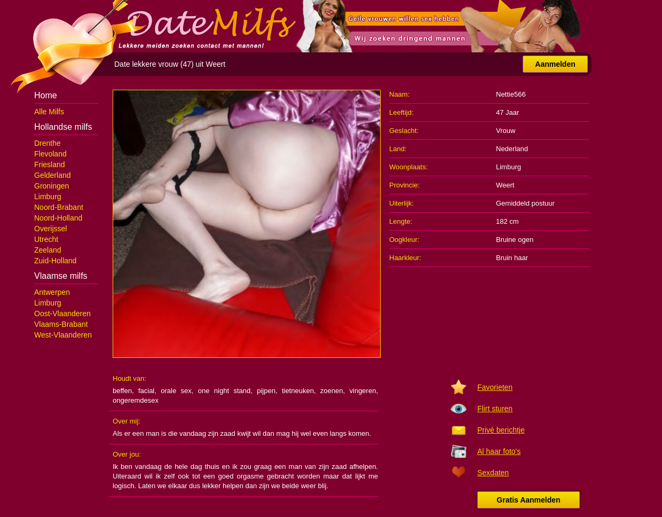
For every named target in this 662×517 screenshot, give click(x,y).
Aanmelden (555, 64)
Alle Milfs (49, 111)
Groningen (51, 186)
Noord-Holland (58, 218)
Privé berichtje (501, 430)
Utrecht (46, 239)
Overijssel (50, 228)
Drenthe (47, 143)
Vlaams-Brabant (61, 324)
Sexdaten (493, 472)
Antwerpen (52, 292)
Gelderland (52, 175)
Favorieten (495, 387)
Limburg (47, 196)
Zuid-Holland (55, 260)
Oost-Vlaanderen (62, 313)
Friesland (49, 164)
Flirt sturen (495, 408)
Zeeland (47, 250)
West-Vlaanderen (63, 335)
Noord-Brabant (58, 207)
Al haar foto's (499, 451)
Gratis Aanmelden (528, 500)
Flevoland (50, 154)
